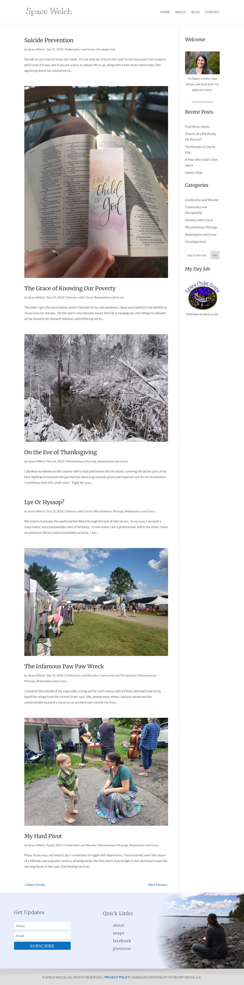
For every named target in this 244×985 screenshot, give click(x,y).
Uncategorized (105, 49)
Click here (193, 314)
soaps (118, 933)
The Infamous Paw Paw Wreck (64, 666)
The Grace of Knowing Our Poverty (70, 288)
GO (215, 255)
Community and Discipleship (118, 675)
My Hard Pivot (43, 836)
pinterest (122, 948)
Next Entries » (158, 885)
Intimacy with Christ (79, 297)
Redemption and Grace (80, 49)
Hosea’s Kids (193, 172)
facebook (122, 940)
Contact (212, 12)
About (180, 12)
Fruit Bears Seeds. (197, 126)
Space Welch (36, 49)
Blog (195, 12)
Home (165, 12)
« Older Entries (34, 885)
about (118, 925)
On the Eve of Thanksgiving (60, 452)
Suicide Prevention (48, 40)
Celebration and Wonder (81, 675)
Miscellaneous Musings (81, 461)
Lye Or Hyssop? (44, 502)
